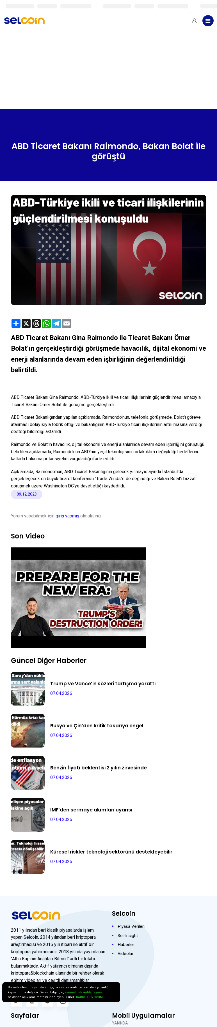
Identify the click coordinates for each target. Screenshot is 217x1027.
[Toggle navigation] (208, 20)
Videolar (126, 953)
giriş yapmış (67, 516)
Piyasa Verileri (132, 926)
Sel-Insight (128, 935)
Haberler (126, 944)
